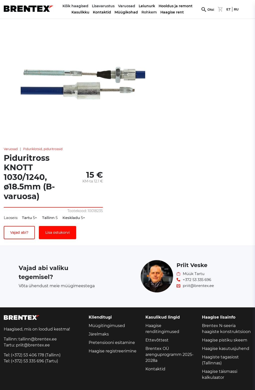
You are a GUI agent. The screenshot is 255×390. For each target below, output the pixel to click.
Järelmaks (99, 334)
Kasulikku (80, 12)
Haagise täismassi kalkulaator (219, 374)
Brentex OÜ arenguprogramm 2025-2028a (169, 354)
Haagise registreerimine (112, 351)
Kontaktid (102, 12)
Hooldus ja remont (175, 6)
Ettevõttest (157, 340)
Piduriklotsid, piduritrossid (43, 149)
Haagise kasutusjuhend (225, 348)
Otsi (210, 9)
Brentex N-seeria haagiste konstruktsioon (226, 328)
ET (228, 9)
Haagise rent (172, 12)
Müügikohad (126, 12)
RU (236, 9)
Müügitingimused (107, 325)
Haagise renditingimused (162, 328)
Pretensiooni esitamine (112, 342)
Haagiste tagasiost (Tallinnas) (220, 360)
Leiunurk (147, 6)
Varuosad (11, 149)
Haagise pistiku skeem (224, 340)
